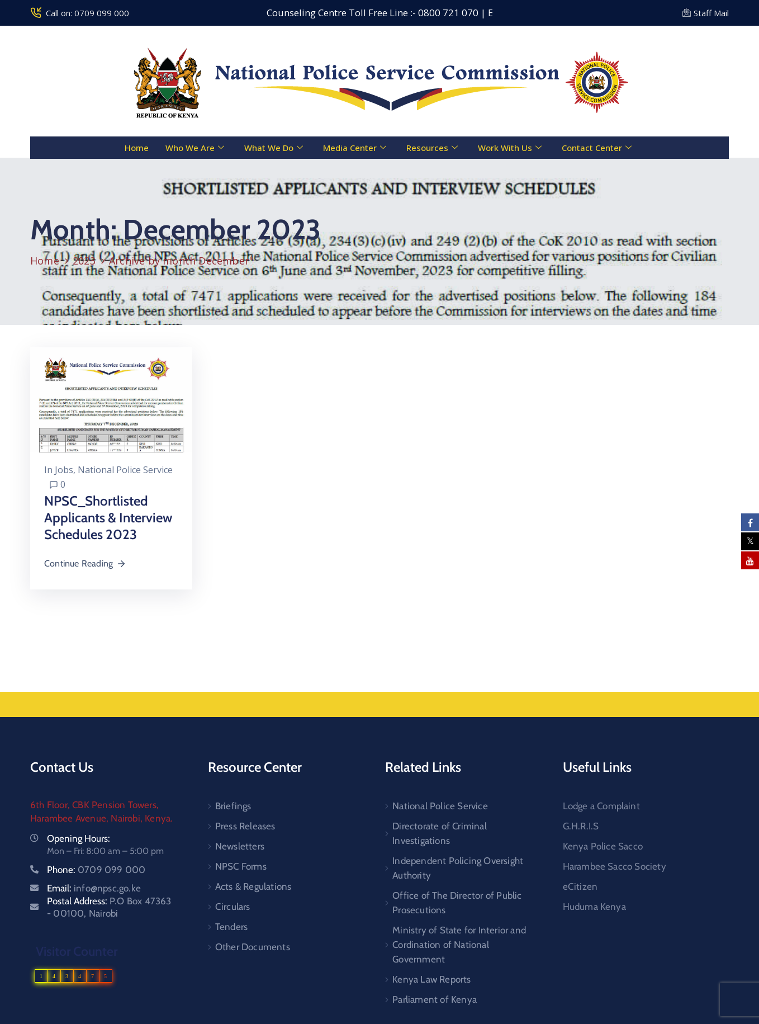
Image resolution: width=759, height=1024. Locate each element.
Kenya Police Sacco (603, 846)
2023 (84, 260)
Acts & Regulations (253, 886)
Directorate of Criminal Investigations (439, 833)
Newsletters (239, 846)
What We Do (273, 147)
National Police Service (125, 470)
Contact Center (597, 147)
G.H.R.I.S (581, 826)
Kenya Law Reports (431, 979)
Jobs (64, 470)
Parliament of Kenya (434, 999)
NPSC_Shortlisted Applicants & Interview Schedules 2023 (108, 517)
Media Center (354, 147)
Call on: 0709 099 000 (87, 12)
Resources (432, 147)
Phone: (96, 869)
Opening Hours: (78, 838)
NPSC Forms (241, 866)
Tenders (231, 926)
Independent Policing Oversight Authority (457, 868)
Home (137, 147)
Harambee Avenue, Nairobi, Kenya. (101, 818)
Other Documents (252, 946)
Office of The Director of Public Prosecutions (456, 903)
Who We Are (194, 147)
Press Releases (245, 826)
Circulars (232, 906)
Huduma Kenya (594, 906)
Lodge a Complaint (601, 805)
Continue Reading (85, 563)
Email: (94, 888)
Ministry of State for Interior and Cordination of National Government (459, 944)
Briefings (233, 805)
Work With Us (510, 147)
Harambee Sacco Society (614, 866)
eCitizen (580, 886)
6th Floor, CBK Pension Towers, (94, 804)
